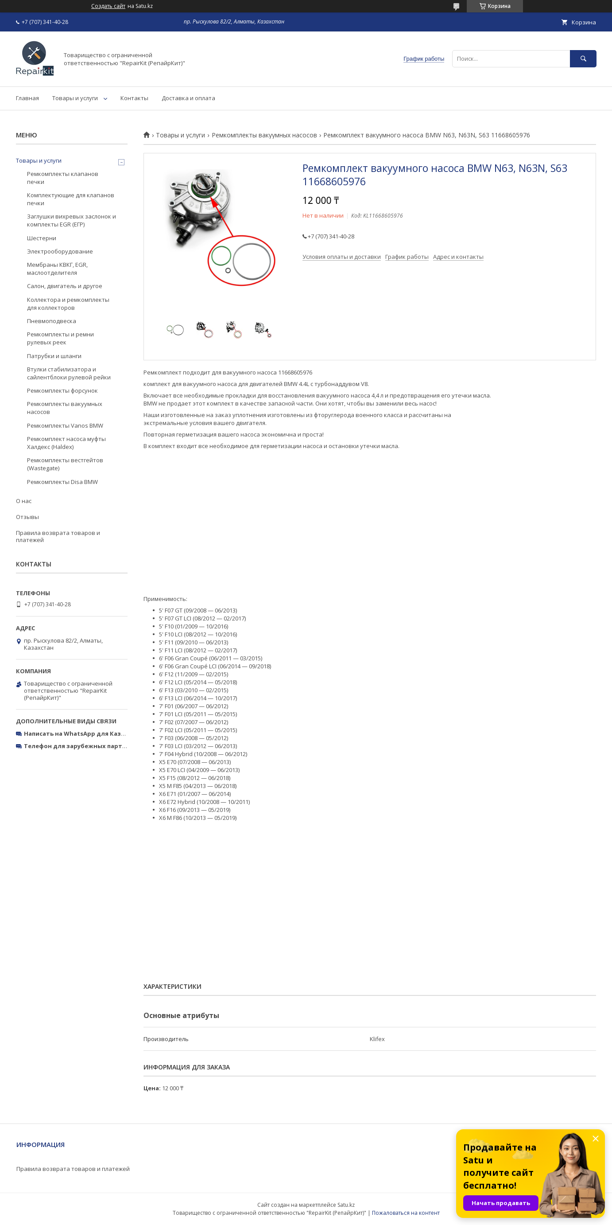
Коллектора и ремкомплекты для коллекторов (68, 304)
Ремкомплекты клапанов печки (62, 178)
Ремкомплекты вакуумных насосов (264, 135)
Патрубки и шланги (54, 356)
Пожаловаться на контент (406, 1213)
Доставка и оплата (188, 98)
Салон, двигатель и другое (64, 286)
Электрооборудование (60, 251)
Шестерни (41, 238)
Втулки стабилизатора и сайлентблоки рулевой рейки (69, 373)
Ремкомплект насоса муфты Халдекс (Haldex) (66, 443)
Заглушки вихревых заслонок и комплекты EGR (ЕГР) (71, 220)
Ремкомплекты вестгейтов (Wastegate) (65, 464)
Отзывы (27, 517)
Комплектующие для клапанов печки (70, 199)
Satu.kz (346, 1205)
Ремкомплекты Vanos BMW (65, 425)
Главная (27, 98)
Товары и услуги (75, 98)
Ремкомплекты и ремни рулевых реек (60, 338)
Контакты (134, 98)
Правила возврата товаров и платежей (58, 536)
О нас (23, 501)
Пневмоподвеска (51, 321)
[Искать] (583, 58)
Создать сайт (108, 6)
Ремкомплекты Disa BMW (62, 482)
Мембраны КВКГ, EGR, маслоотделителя (57, 269)
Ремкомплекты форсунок (62, 390)
